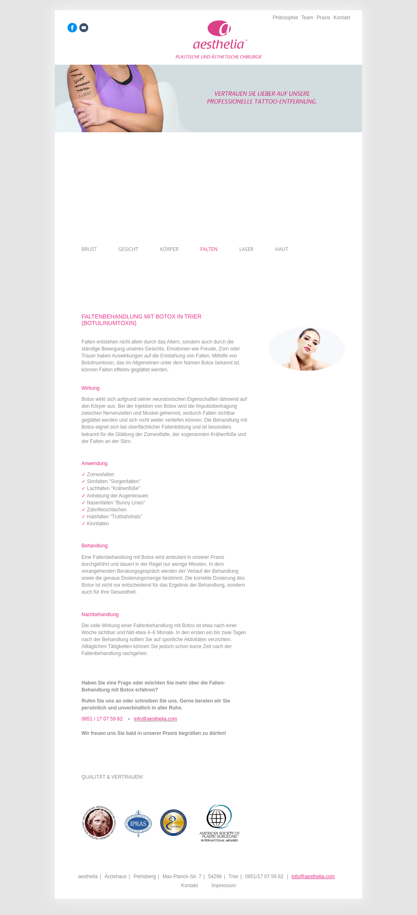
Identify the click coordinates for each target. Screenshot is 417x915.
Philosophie (285, 17)
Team (307, 17)
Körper (169, 249)
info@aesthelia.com (313, 876)
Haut (281, 249)
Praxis (323, 17)
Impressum (223, 885)
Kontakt (341, 17)
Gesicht (128, 249)
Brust (89, 249)
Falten (209, 249)
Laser (246, 249)
